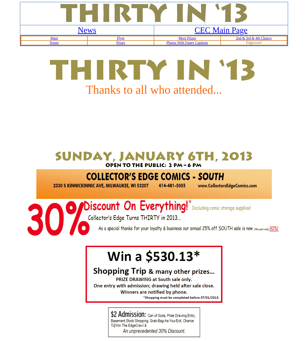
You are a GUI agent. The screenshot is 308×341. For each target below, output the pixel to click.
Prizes (120, 43)
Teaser (54, 43)
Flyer (121, 38)
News (87, 30)
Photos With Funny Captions (187, 43)
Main (54, 38)
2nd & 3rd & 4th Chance (254, 38)
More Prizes (187, 38)
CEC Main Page (221, 30)
